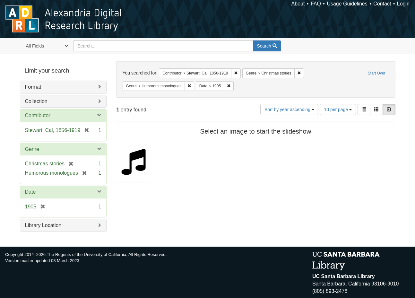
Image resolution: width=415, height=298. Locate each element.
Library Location (43, 225)
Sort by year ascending (289, 109)
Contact (382, 3)
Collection (36, 101)
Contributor (37, 115)
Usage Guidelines (347, 3)
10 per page (338, 109)
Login (403, 3)
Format (33, 87)
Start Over (376, 73)
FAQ (316, 3)
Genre (32, 149)
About (298, 3)
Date (30, 192)
